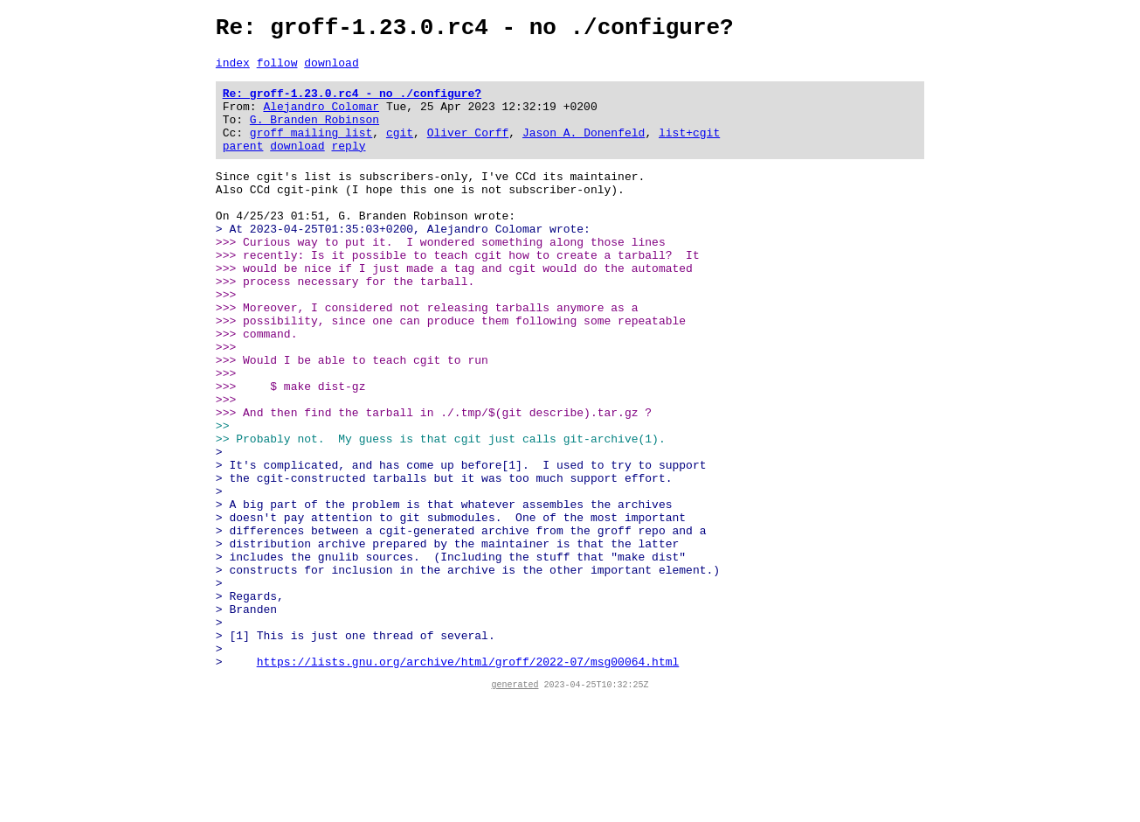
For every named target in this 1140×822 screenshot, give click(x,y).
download (331, 70)
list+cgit (689, 150)
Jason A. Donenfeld (583, 150)
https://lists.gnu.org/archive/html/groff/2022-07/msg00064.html (468, 782)
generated (515, 807)
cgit (399, 150)
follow (277, 70)
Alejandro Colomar (322, 119)
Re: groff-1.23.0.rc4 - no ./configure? (352, 103)
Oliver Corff (468, 150)
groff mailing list (311, 150)
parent (243, 166)
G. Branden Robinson (314, 135)
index (233, 70)
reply (349, 166)
